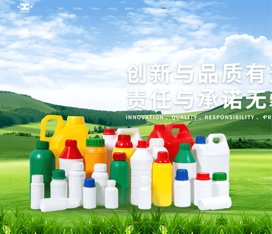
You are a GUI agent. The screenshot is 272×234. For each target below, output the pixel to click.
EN (164, 8)
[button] (136, 222)
